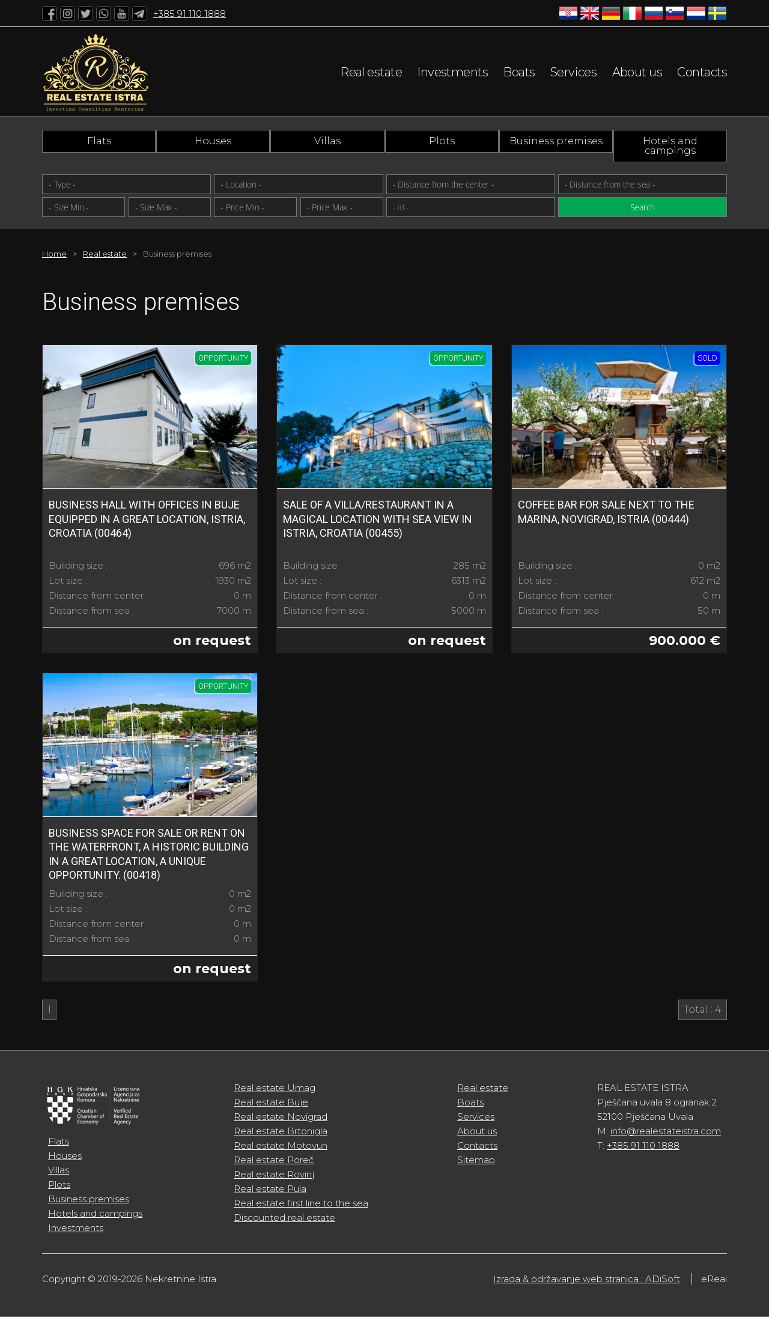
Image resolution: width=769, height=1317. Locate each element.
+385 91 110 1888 (189, 13)
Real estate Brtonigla (280, 1131)
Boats (519, 72)
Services (573, 72)
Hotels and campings (670, 145)
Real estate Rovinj (274, 1174)
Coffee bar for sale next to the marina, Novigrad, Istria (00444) (606, 511)
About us (637, 72)
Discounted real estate (284, 1217)
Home (54, 253)
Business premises (556, 141)
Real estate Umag (274, 1087)
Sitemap (476, 1160)
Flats (99, 141)
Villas (327, 141)
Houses (213, 141)
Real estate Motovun (280, 1145)
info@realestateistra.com (665, 1131)
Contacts (702, 72)
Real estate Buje (271, 1102)
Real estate (371, 72)
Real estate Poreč (274, 1160)
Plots (442, 141)
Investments (452, 72)
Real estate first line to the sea (301, 1203)
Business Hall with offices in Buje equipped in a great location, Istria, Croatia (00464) (147, 518)
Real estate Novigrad (280, 1116)
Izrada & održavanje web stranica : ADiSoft (586, 1279)
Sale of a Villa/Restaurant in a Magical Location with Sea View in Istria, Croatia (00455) (377, 518)
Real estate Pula (270, 1188)
